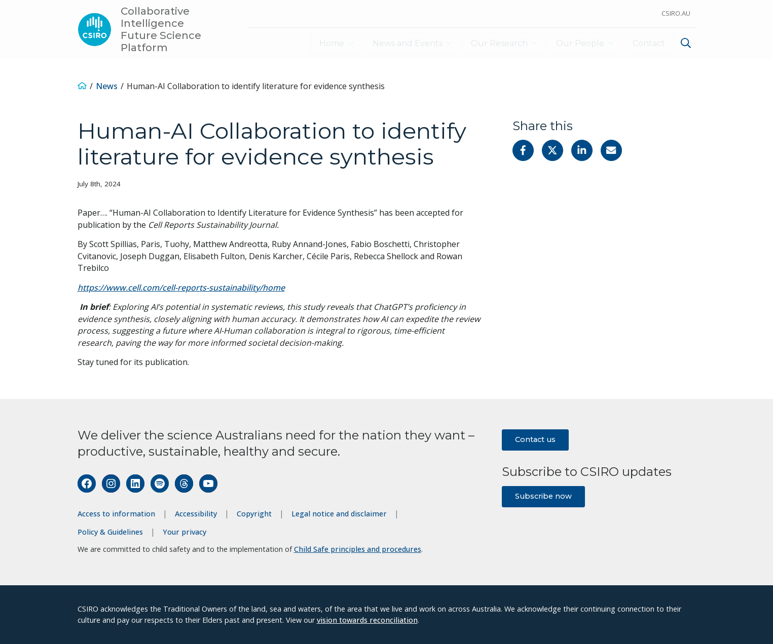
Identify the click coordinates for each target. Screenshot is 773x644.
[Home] (82, 86)
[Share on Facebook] (523, 150)
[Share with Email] (611, 150)
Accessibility (196, 513)
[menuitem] (684, 44)
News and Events (403, 43)
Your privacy (184, 532)
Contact (649, 43)
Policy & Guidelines (110, 532)
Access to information (116, 513)
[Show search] (686, 43)
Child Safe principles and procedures (357, 549)
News (107, 86)
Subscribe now (543, 496)
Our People (579, 43)
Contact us (535, 439)
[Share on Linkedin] (582, 150)
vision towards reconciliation (367, 620)
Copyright (254, 513)
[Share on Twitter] (552, 150)
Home (326, 43)
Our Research (496, 43)
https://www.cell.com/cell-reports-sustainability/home (181, 287)
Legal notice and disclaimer (339, 513)
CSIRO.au (675, 13)
